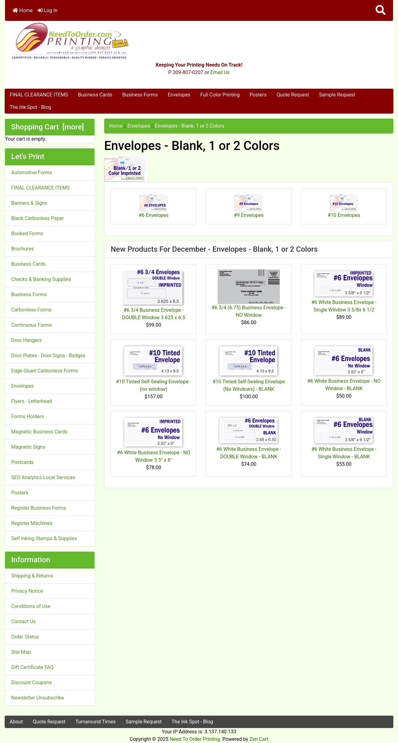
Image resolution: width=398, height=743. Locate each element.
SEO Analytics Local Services (43, 477)
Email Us (220, 72)
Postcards (22, 462)
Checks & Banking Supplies (41, 279)
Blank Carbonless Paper (37, 218)
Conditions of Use (30, 606)
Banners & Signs (29, 203)
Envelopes (179, 95)
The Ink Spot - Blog (30, 107)
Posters (258, 95)
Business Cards (95, 95)
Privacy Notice (27, 591)
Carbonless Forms (31, 310)
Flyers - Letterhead (31, 401)
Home (22, 10)
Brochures (22, 249)
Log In (48, 10)
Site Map (21, 652)
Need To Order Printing (195, 739)
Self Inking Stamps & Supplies (44, 538)
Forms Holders (27, 416)
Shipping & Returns (32, 576)
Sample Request (337, 95)
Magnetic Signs (28, 447)
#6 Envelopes (154, 206)
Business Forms (140, 95)
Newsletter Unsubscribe (37, 698)
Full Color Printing (219, 95)
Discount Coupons (31, 682)
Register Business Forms (38, 508)
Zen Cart (258, 739)
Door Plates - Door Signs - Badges (48, 355)
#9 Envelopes (249, 206)
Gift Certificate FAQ (32, 667)
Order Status (25, 637)
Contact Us (23, 621)
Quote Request (292, 95)
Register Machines (31, 523)
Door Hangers (26, 340)
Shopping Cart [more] (47, 127)
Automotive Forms (31, 172)
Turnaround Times (95, 722)
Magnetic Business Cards (39, 432)
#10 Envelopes (344, 206)
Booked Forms (27, 233)
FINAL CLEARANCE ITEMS (39, 95)
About (16, 722)
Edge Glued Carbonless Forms (44, 371)
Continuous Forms (31, 325)
